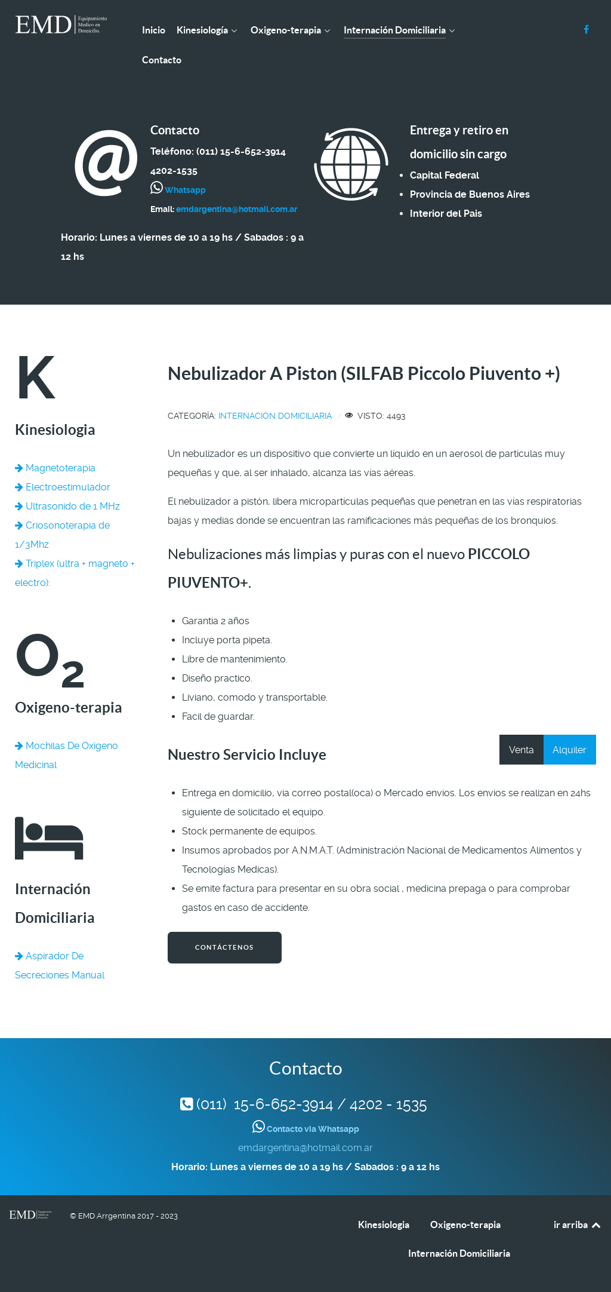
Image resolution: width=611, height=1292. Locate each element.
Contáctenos (224, 947)
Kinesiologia (383, 1224)
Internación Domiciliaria (275, 416)
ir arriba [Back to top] (578, 1224)
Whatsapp (184, 190)
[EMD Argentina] (61, 24)
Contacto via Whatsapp (312, 1129)
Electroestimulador (62, 487)
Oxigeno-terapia (465, 1224)
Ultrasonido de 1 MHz (67, 506)
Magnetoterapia (55, 468)
